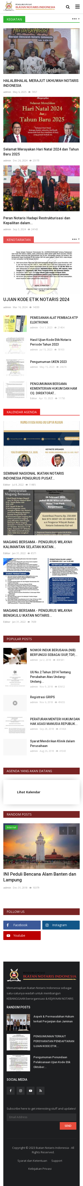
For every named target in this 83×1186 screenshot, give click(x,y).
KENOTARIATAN (19, 240)
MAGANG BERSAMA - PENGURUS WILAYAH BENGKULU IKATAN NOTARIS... (37, 613)
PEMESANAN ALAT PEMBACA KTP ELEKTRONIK (54, 320)
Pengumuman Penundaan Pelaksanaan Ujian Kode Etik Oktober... (51, 1062)
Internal (11, 827)
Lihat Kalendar (28, 792)
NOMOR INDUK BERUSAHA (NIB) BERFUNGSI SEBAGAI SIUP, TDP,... (53, 652)
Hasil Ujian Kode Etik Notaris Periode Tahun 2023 (50, 342)
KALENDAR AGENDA (22, 412)
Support (56, 1161)
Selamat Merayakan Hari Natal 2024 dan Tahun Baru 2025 (41, 151)
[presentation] (63, 831)
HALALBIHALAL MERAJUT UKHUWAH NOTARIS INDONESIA (41, 83)
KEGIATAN (14, 19)
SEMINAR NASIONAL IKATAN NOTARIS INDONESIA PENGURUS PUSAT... (33, 475)
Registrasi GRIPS (42, 697)
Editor (33, 398)
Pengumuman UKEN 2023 (48, 362)
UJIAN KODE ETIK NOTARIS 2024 (36, 299)
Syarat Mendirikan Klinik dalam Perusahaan (52, 743)
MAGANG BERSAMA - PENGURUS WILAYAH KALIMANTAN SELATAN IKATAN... (37, 544)
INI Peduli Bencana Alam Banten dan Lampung (39, 877)
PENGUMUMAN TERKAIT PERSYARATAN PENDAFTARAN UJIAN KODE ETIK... (53, 1041)
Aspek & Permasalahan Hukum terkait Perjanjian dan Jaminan (53, 1019)
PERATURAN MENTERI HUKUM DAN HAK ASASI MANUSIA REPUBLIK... (55, 721)
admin (7, 92)
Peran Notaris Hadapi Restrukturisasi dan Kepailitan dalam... (36, 220)
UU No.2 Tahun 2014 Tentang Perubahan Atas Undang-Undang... (50, 676)
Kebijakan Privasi (40, 1169)
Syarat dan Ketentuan (32, 1161)
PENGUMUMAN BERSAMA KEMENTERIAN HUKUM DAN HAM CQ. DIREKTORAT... (53, 388)
